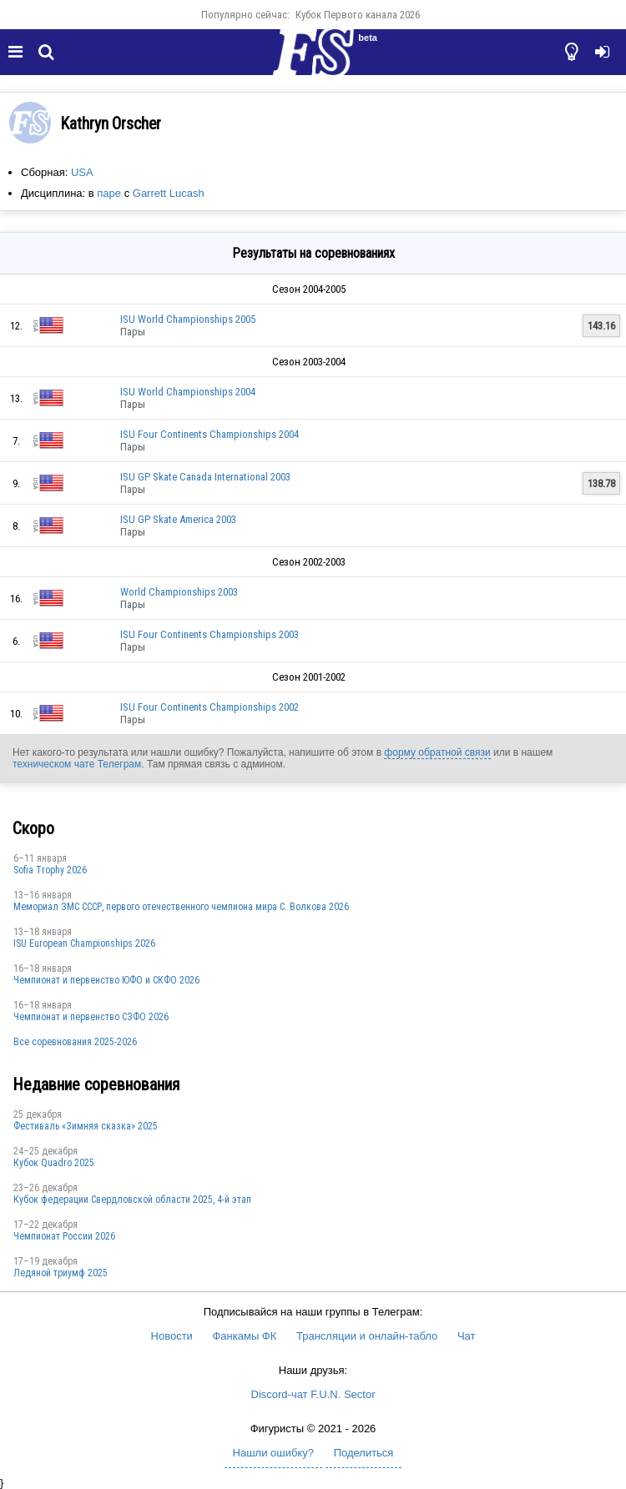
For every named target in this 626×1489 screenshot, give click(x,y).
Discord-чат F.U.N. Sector (313, 1394)
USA (82, 172)
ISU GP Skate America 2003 (178, 519)
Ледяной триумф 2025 (60, 1273)
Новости (172, 1336)
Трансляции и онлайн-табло (366, 1336)
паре (109, 193)
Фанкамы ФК (244, 1336)
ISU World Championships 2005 (187, 319)
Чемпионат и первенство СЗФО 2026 (91, 1017)
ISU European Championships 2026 (84, 943)
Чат (466, 1336)
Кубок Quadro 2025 (53, 1163)
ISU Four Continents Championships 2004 (209, 434)
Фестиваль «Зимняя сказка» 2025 (85, 1126)
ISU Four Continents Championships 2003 (209, 634)
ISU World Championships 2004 (187, 391)
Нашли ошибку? (273, 1452)
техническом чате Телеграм (77, 764)
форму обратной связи (437, 752)
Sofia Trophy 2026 (50, 870)
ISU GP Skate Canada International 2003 (205, 476)
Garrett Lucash (168, 193)
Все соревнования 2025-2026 (75, 1042)
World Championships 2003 (179, 592)
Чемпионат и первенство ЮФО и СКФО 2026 (106, 980)
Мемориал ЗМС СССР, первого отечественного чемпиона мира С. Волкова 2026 (181, 907)
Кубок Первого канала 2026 (357, 14)
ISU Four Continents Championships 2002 (209, 707)
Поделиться (364, 1452)
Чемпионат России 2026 (64, 1236)
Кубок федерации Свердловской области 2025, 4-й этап (132, 1199)
